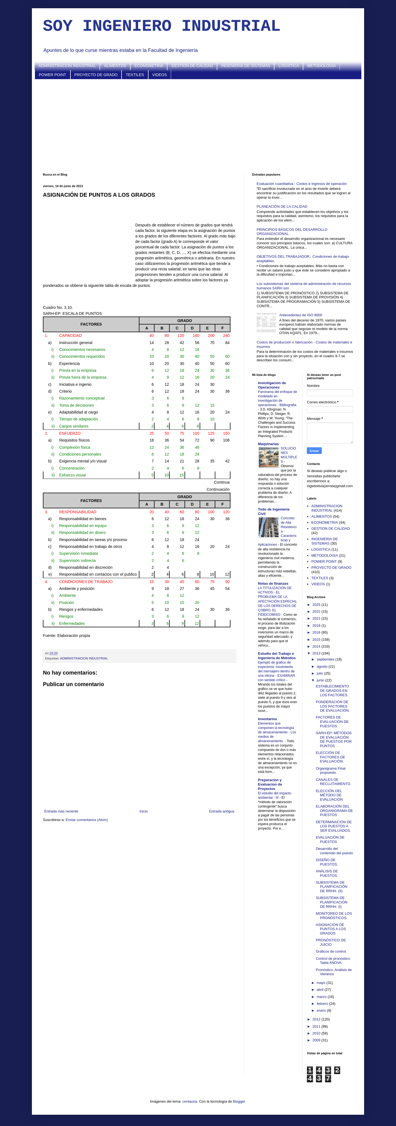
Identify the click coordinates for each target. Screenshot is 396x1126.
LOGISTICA (288, 65)
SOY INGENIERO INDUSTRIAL (161, 26)
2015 (316, 639)
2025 (316, 605)
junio (321, 680)
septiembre (326, 659)
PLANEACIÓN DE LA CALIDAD (282, 206)
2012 (316, 1019)
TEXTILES (135, 75)
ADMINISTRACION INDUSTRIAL (67, 65)
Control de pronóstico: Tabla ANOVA (333, 960)
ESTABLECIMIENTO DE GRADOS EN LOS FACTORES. (332, 690)
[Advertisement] (198, 126)
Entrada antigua (221, 811)
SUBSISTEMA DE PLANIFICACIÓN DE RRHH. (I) (331, 902)
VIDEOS (159, 75)
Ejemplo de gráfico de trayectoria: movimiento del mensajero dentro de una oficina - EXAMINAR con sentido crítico (276, 671)
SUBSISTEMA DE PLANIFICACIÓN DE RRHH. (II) (331, 886)
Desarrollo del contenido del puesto (334, 851)
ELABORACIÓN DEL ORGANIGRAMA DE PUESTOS (334, 810)
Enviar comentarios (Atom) (86, 820)
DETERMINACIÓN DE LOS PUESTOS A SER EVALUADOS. (334, 826)
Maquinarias (268, 444)
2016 (316, 632)
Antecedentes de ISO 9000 (300, 315)
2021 (316, 618)
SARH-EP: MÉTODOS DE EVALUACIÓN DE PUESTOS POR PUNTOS (334, 739)
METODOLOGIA (321, 65)
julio (320, 673)
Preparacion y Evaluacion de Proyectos (270, 784)
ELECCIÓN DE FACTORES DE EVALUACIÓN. (330, 757)
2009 (316, 1040)
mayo (321, 983)
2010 (316, 1033)
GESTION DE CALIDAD (192, 65)
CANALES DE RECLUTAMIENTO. (333, 782)
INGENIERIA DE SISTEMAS (245, 65)
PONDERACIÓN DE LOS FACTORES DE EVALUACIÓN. (333, 706)
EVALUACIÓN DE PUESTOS (330, 839)
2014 (316, 646)
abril (320, 990)
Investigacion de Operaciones (272, 385)
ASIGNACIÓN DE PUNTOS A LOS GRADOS (331, 929)
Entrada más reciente (61, 811)
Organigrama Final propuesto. (330, 770)
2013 (316, 653)
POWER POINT (52, 75)
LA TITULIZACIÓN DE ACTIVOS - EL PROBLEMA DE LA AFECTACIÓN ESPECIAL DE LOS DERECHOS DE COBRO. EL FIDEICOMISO (277, 601)
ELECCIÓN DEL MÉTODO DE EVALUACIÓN (329, 795)
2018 (316, 625)
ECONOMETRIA (148, 65)
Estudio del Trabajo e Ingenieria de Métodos (277, 655)
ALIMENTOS (115, 65)
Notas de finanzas (273, 583)
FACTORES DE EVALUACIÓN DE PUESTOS (332, 721)
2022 (316, 611)
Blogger (239, 1101)
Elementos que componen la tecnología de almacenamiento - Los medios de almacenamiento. (277, 732)
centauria (189, 1101)
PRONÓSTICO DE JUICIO (331, 942)
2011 (316, 1026)
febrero (323, 1004)
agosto (323, 666)
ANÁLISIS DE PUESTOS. (327, 873)
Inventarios (267, 719)
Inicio (143, 811)
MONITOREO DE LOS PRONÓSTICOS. (334, 915)
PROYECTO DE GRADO (96, 75)
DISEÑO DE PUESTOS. (327, 862)
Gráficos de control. (331, 951)
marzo (322, 997)
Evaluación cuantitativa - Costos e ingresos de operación (301, 184)
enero (322, 1010)
